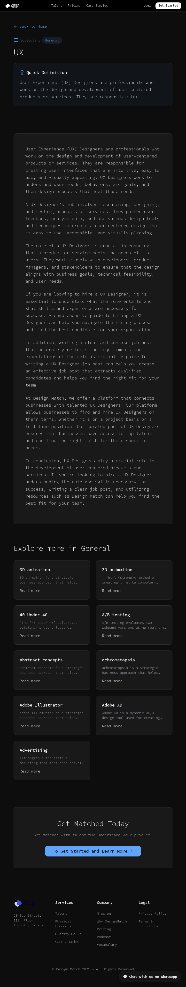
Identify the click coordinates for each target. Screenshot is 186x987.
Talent (56, 6)
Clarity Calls (68, 934)
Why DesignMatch (112, 921)
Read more (30, 590)
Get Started (168, 6)
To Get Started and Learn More (93, 851)
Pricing (74, 6)
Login (148, 6)
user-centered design (121, 225)
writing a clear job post (79, 489)
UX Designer (114, 294)
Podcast (104, 937)
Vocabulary (107, 944)
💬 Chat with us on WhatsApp (150, 976)
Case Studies (97, 6)
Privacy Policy (152, 913)
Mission (104, 913)
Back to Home (30, 26)
